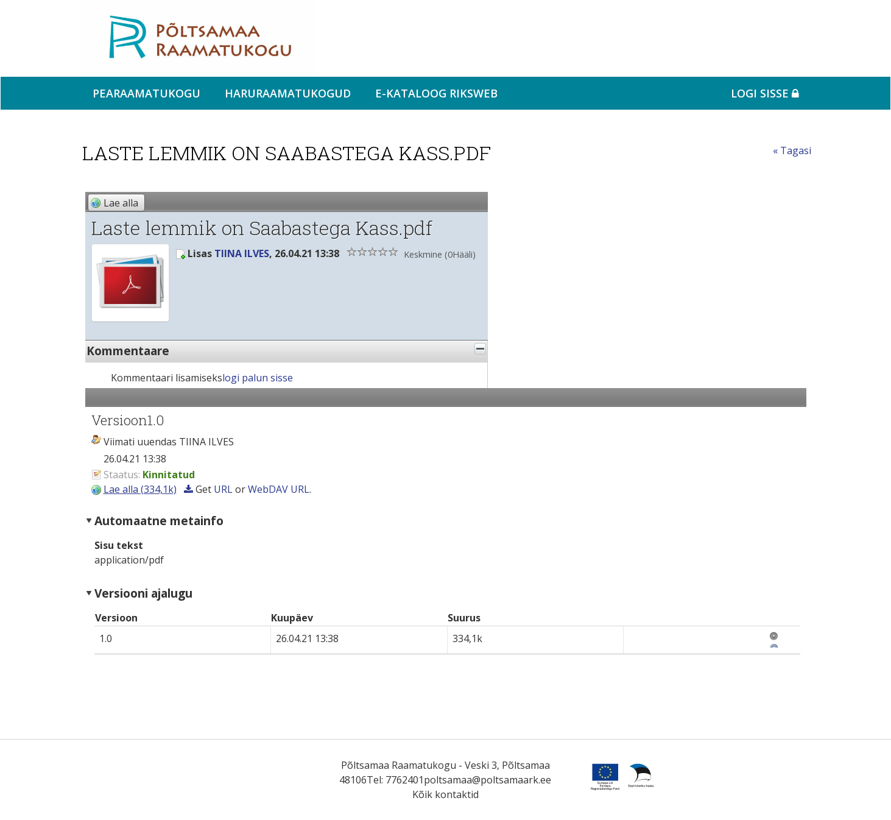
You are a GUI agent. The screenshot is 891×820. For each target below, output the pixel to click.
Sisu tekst (118, 545)
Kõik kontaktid (445, 794)
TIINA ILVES (241, 253)
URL (223, 489)
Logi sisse (765, 93)
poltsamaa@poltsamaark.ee (487, 779)
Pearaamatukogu (146, 93)
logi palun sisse (257, 377)
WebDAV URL (278, 489)
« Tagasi (792, 150)
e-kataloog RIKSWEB (436, 93)
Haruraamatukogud (288, 93)
